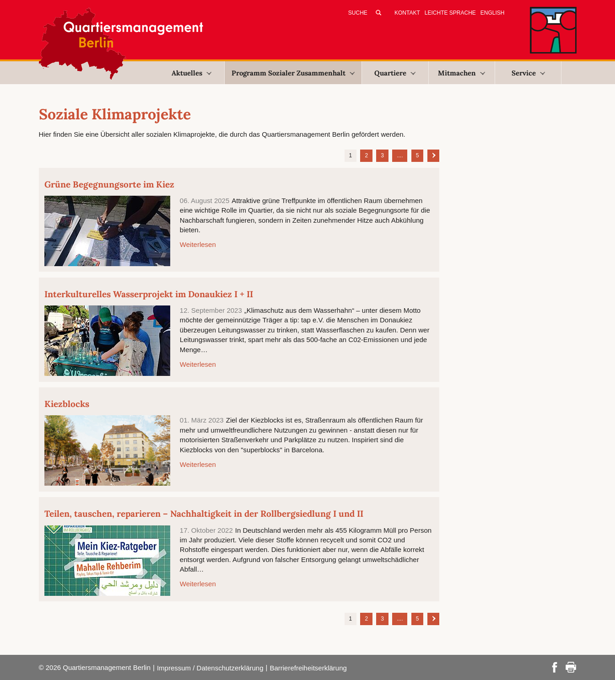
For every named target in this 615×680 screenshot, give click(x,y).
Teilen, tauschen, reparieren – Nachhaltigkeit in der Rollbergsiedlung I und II (203, 513)
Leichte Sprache (450, 13)
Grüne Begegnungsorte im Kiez (109, 184)
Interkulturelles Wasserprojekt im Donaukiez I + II (148, 294)
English (492, 13)
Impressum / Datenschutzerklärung (210, 668)
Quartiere (394, 73)
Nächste (433, 155)
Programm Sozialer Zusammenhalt (293, 73)
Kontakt (407, 13)
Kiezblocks (66, 403)
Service (528, 73)
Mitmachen (461, 73)
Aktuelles (191, 73)
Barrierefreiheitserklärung (308, 668)
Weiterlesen (198, 244)
